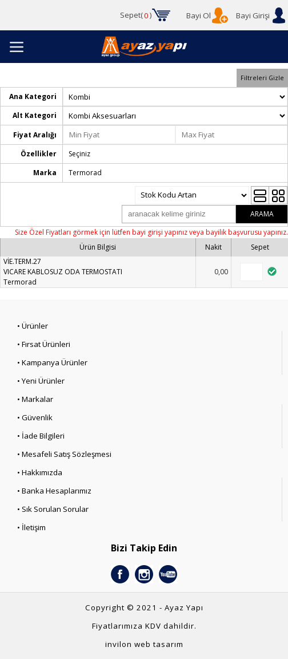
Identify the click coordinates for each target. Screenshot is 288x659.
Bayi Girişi (253, 15)
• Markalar (35, 399)
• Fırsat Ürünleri (43, 344)
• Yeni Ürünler (41, 381)
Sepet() (136, 15)
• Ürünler (32, 326)
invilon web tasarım (144, 644)
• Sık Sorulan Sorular (53, 509)
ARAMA (262, 214)
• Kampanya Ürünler (52, 362)
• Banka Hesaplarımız (54, 491)
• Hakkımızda (39, 472)
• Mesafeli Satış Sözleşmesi (64, 454)
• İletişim (31, 527)
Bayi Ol (198, 15)
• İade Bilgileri (41, 436)
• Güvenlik (35, 417)
